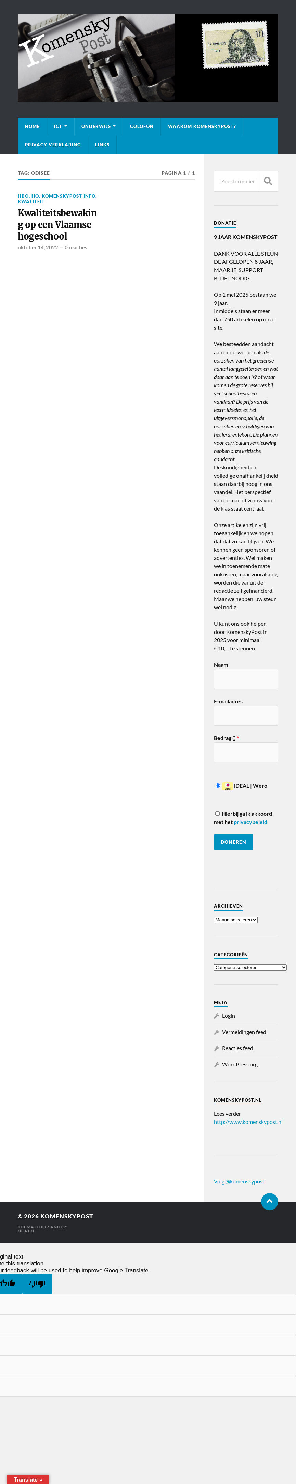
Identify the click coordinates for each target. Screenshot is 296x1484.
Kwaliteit (31, 201)
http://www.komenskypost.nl (248, 1121)
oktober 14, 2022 (38, 248)
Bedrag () (226, 738)
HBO (23, 196)
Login (228, 1015)
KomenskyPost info (68, 196)
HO (35, 196)
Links (102, 144)
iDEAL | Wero (241, 785)
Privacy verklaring (53, 144)
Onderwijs (96, 126)
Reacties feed (237, 1048)
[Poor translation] (37, 1284)
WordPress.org (240, 1064)
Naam (221, 664)
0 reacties (76, 248)
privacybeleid (250, 822)
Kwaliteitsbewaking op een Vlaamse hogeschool (58, 225)
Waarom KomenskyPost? (202, 126)
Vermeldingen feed (244, 1032)
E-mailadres (228, 701)
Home (32, 126)
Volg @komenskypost (239, 1181)
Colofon (142, 126)
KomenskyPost (66, 1216)
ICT (58, 126)
